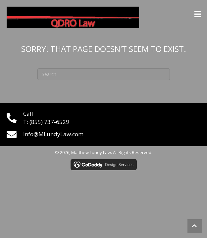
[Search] (103, 74)
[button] (194, 226)
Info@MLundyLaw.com (53, 134)
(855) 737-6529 (49, 122)
